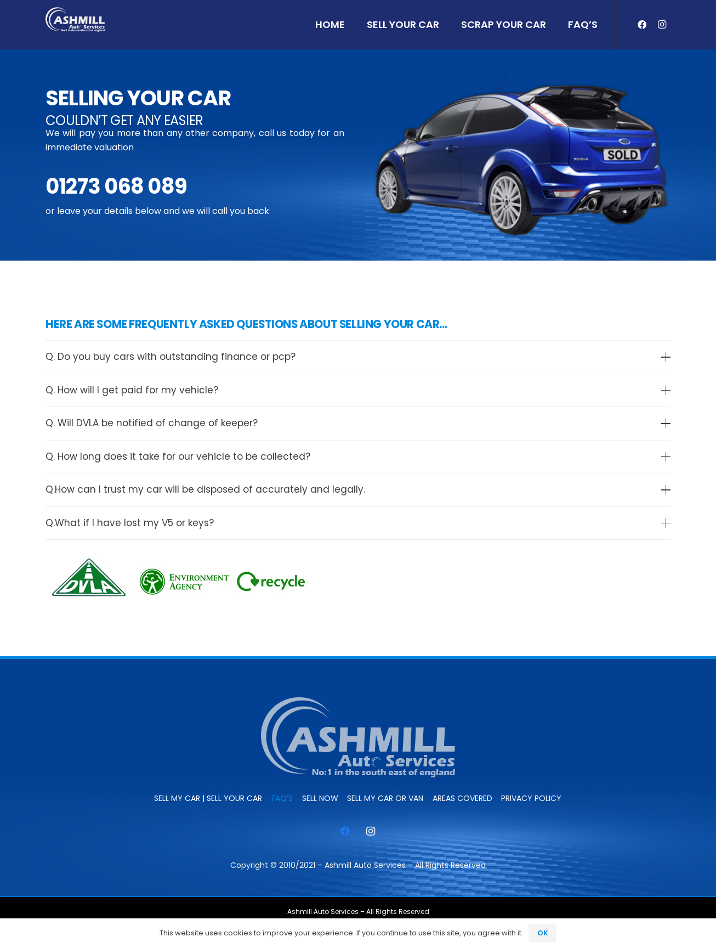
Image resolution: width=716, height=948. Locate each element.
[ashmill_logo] (75, 19)
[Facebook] (642, 24)
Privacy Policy (531, 798)
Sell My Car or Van (385, 798)
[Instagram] (661, 24)
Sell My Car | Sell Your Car (208, 798)
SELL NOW (320, 798)
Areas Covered (462, 798)
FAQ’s (282, 798)
